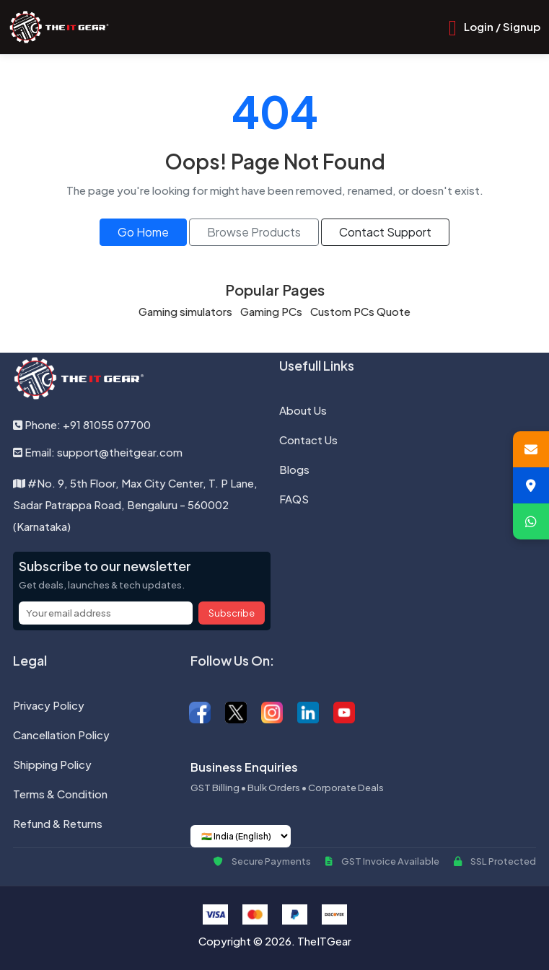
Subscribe (231, 613)
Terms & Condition (60, 794)
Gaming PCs (271, 311)
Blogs (294, 469)
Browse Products (254, 231)
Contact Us (308, 439)
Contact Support (385, 231)
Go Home (143, 231)
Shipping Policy (52, 764)
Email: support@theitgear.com (98, 452)
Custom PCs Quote (360, 311)
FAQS (294, 499)
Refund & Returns (57, 823)
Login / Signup (502, 26)
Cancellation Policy (61, 734)
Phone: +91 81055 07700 (82, 424)
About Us (303, 410)
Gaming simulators (185, 311)
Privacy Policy (48, 705)
